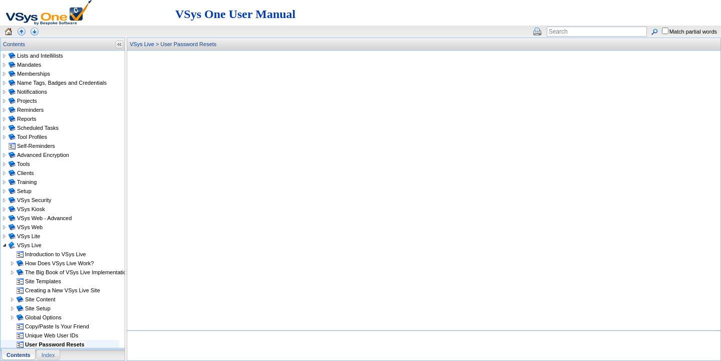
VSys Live (142, 44)
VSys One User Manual (235, 14)
